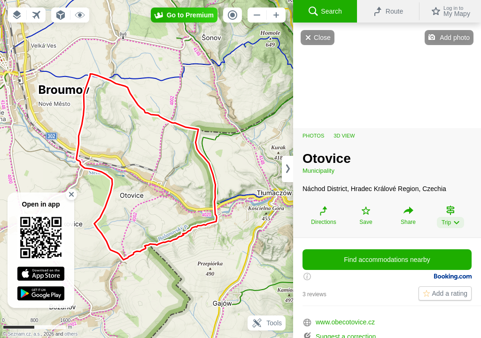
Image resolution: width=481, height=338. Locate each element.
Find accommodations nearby (387, 259)
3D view (344, 135)
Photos (313, 135)
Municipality (318, 170)
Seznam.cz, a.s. (24, 334)
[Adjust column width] (287, 169)
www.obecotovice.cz (345, 322)
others (71, 334)
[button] (17, 15)
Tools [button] (266, 323)
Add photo (455, 37)
